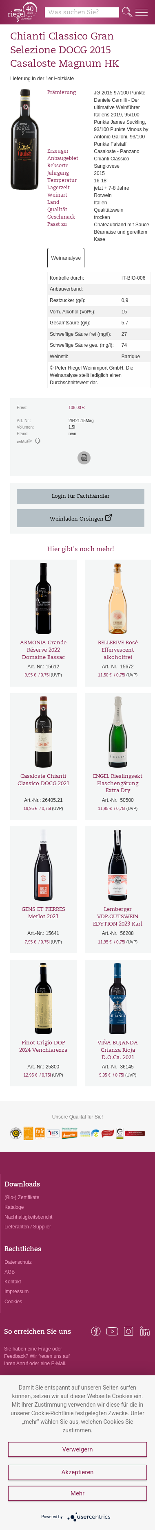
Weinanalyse (66, 258)
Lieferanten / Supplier (27, 1227)
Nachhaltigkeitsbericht (28, 1217)
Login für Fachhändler (81, 496)
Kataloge (14, 1207)
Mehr (77, 1493)
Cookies (13, 1302)
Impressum (16, 1291)
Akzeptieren (78, 1472)
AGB (9, 1272)
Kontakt (12, 1282)
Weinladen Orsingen (81, 518)
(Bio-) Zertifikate (21, 1197)
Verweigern (77, 1449)
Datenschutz (18, 1262)
